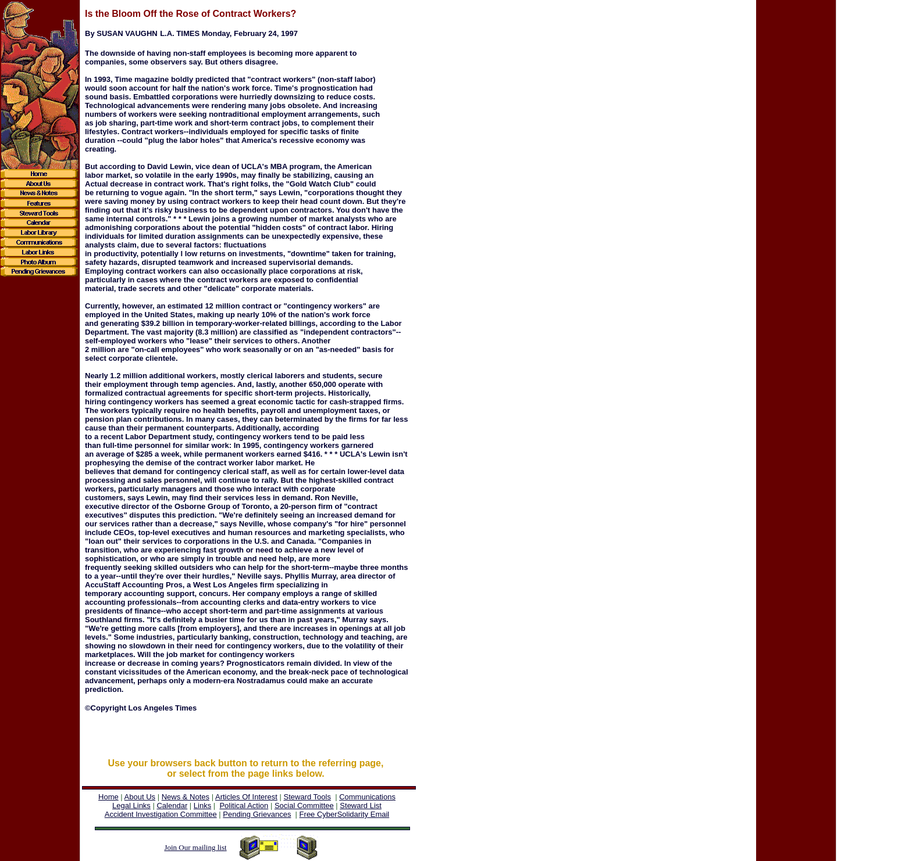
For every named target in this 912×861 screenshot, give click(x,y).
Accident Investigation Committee (161, 814)
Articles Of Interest (246, 796)
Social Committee (304, 805)
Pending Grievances (257, 814)
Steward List (361, 805)
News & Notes (185, 796)
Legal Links (131, 805)
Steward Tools (307, 796)
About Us (139, 796)
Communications (367, 796)
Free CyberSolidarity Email (345, 814)
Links (202, 805)
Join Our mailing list (195, 847)
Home (108, 796)
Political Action (243, 805)
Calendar (171, 805)
